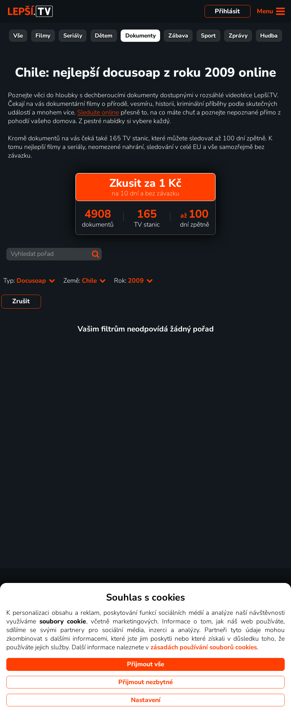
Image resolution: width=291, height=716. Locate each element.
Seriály (72, 35)
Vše (18, 35)
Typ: (29, 280)
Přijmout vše (145, 664)
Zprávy (238, 35)
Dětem (103, 35)
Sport (208, 35)
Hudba (269, 35)
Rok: (133, 280)
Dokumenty (140, 35)
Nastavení (145, 700)
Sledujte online (98, 112)
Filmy (42, 35)
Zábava (178, 35)
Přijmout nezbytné (145, 682)
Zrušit (21, 301)
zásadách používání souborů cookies (203, 647)
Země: (84, 280)
